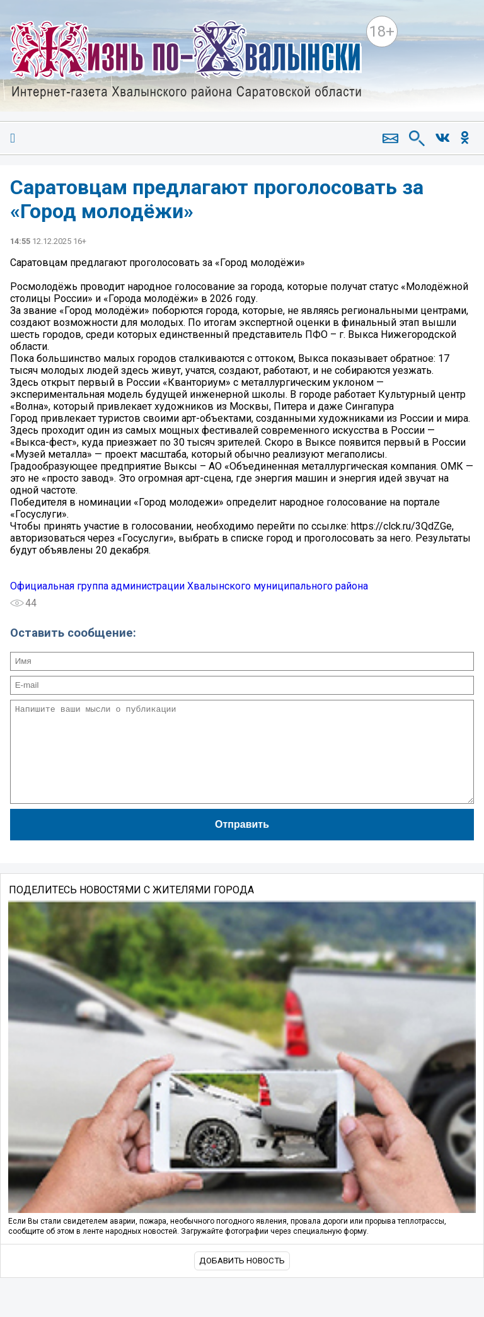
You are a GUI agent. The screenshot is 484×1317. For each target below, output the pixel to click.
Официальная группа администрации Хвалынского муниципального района (189, 586)
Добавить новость (242, 1279)
